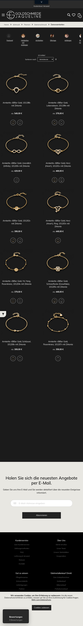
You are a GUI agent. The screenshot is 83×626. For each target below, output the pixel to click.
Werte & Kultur (61, 545)
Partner (22, 589)
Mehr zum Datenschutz (41, 600)
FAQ (21, 552)
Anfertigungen (21, 585)
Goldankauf (61, 581)
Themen (27, 25)
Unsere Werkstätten (61, 552)
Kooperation (61, 556)
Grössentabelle (22, 581)
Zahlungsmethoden (21, 548)
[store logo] (24, 15)
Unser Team (61, 548)
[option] (13, 122)
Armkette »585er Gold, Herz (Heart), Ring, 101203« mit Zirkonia (58, 223)
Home (6, 25)
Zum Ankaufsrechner (61, 577)
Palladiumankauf (61, 589)
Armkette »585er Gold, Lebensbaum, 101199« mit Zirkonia (58, 106)
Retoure (22, 560)
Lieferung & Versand (22, 556)
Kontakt (22, 564)
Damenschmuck (40, 25)
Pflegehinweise (22, 577)
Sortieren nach (30, 59)
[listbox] (16, 123)
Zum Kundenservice (21, 545)
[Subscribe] (41, 515)
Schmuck (16, 25)
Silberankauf (61, 585)
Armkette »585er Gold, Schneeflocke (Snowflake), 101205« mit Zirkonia (58, 284)
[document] (41, 602)
